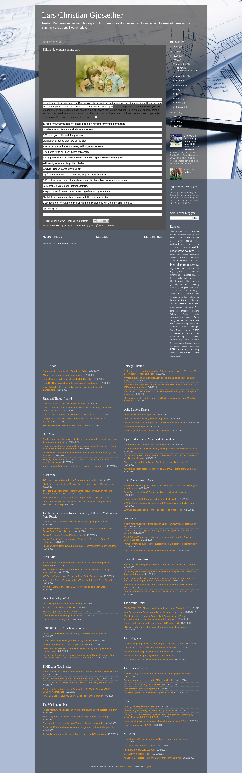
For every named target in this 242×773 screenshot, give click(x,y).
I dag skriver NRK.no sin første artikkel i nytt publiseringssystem (156, 739)
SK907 (187, 330)
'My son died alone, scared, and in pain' (62, 375)
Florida (196, 268)
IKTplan (184, 288)
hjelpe (64, 225)
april (178, 98)
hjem (197, 278)
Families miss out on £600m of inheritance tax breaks (150, 647)
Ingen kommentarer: (78, 221)
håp (176, 284)
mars (179, 102)
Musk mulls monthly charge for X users (62, 615)
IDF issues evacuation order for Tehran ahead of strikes (70, 480)
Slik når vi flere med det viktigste (140, 745)
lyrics (180, 297)
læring (196, 297)
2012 (176, 117)
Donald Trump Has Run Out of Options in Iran (65, 644)
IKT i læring (192, 284)
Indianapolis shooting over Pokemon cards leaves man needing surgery (159, 564)
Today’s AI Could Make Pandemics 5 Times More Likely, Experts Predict (79, 682)
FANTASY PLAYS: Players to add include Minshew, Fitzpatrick (155, 608)
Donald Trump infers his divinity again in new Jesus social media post (158, 591)
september (182, 85)
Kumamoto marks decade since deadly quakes (147, 444)
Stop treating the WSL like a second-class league (148, 659)
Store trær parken (189, 170)
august (180, 89)
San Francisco (176, 324)
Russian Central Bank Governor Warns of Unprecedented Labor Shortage (80, 546)
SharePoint (175, 330)
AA (179, 356)
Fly (171, 271)
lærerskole (188, 297)
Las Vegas (185, 290)
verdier (111, 225)
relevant (183, 320)
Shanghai (195, 327)
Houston (181, 281)
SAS (184, 326)
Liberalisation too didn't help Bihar (140, 688)
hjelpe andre (74, 225)
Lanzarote (174, 291)
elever (172, 261)
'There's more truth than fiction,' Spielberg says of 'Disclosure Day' (157, 462)
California (175, 247)
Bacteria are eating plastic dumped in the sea (146, 651)
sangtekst (188, 323)
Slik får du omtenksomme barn (61, 49)
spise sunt (193, 333)
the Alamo (195, 343)
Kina (197, 287)
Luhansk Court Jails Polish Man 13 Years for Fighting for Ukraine (75, 521)
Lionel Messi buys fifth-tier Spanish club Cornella (67, 379)
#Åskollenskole (176, 231)
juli (178, 94)
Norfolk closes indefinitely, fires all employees (146, 418)
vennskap (195, 349)
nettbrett (173, 303)
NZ (197, 307)
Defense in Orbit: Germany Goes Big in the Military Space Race (74, 633)
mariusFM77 (126, 766)
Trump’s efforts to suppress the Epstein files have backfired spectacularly (160, 544)
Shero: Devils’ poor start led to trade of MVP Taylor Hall (151, 623)
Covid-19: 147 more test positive (140, 414)
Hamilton (187, 275)
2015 (176, 56)
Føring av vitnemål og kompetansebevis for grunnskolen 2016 (155, 721)
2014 (176, 60)
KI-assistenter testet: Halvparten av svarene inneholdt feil (152, 758)
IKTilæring (174, 287)
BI (185, 237)
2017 (176, 47)
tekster (181, 343)
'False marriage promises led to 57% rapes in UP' (148, 680)
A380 (187, 231)
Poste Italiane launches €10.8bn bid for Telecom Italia (69, 414)
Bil (188, 237)
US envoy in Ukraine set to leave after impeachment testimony (155, 627)
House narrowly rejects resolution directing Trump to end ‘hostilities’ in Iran (80, 710)
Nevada (182, 303)
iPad (191, 288)
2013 (176, 112)
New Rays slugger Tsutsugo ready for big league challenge (153, 612)
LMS (180, 293)
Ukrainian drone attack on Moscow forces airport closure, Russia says (78, 484)
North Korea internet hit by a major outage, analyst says (70, 497)
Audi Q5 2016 (193, 235)
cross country (185, 250)
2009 (176, 126)
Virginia (196, 353)
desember (181, 64)
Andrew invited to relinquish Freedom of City (65, 371)
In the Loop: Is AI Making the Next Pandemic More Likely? (72, 678)
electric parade (193, 258)
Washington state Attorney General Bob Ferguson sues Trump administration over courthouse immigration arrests (155, 617)
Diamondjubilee (182, 254)
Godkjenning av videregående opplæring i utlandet (149, 710)
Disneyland (174, 258)
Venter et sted (176, 353)
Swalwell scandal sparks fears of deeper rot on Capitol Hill (153, 510)
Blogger (148, 766)
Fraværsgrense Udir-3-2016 (138, 725)
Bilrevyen (195, 238)
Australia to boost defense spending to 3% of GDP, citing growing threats (160, 469)
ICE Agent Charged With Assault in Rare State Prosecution (72, 576)
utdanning (183, 349)
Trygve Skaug (193, 346)
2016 (176, 51)
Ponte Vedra (191, 314)
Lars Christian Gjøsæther (82, 15)
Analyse (195, 231)
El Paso (183, 257)
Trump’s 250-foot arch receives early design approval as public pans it (78, 727)
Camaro (184, 247)
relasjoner (174, 320)
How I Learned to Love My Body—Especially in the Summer (73, 696)
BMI (180, 241)
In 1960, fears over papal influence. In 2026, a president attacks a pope (159, 503)
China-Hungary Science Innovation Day (62, 603)
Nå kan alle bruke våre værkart (139, 749)
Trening (183, 346)
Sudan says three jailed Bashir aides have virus (147, 430)
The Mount (174, 346)
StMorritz (173, 340)
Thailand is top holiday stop (56, 619)
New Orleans (193, 303)
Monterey (195, 300)
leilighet (196, 291)
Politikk (173, 314)
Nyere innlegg (52, 236)
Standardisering (177, 336)
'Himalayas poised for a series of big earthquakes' (148, 692)
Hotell (173, 281)
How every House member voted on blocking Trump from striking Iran (77, 716)
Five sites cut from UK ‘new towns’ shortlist (64, 403)
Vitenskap (174, 356)
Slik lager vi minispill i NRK (137, 754)
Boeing (188, 241)
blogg (172, 241)
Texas (188, 343)
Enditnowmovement (186, 260)
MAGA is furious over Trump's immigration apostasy (149, 550)
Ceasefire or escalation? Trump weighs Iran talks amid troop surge (157, 492)
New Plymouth (176, 308)
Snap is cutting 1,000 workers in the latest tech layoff (150, 499)
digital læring (194, 254)
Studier (195, 339)
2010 (176, 121)
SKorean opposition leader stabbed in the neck (66, 611)
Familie (56, 225)
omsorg (103, 225)
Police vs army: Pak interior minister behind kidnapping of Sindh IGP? (158, 673)
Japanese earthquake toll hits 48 (59, 607)
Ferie (189, 268)
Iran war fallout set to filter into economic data (65, 425)
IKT (181, 284)
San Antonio (193, 320)
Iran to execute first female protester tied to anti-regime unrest (74, 466)
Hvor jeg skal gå (90, 225)
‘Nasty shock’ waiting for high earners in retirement (149, 655)
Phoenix (195, 311)
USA (173, 349)
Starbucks (195, 337)
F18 (197, 261)
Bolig (197, 241)
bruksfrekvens (177, 244)
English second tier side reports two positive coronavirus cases (155, 422)
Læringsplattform (178, 300)
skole (196, 329)
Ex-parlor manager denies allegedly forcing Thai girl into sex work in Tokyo (161, 448)
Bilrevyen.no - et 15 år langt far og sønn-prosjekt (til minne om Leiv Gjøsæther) (191, 142)
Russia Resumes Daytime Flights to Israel (64, 535)
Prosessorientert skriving (181, 317)
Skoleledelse (176, 333)
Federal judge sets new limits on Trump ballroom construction (73, 723)
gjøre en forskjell (188, 271)
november (181, 76)
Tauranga (174, 343)
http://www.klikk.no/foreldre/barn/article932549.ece (89, 208)
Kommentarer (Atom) (66, 243)
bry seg (193, 244)
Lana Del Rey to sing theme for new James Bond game (70, 383)
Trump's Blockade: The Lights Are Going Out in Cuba (69, 640)
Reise (196, 317)
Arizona (173, 234)
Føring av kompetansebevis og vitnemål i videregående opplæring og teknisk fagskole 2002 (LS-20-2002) (158, 715)
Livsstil (172, 294)
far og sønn (189, 265)
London (189, 293)
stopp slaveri (185, 340)
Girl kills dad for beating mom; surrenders (144, 684)
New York (188, 307)
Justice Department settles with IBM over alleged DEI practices (74, 734)
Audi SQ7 (174, 238)
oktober (180, 80)
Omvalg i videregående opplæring (141, 706)
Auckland (182, 235)
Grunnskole (176, 275)
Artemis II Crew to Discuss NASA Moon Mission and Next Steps (75, 587)
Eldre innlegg (153, 236)
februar (180, 107)
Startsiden (103, 236)
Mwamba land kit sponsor (136, 426)
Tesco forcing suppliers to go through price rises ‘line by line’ (154, 643)
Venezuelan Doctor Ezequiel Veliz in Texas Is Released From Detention (78, 580)
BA (181, 238)
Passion (185, 311)
